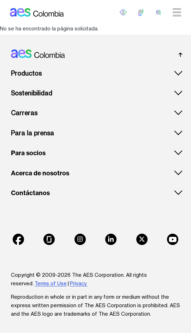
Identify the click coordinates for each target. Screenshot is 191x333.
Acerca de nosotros (40, 173)
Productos (26, 73)
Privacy (79, 283)
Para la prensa (32, 133)
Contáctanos (30, 193)
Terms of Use (51, 283)
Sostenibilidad (31, 93)
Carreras (24, 113)
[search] (158, 12)
